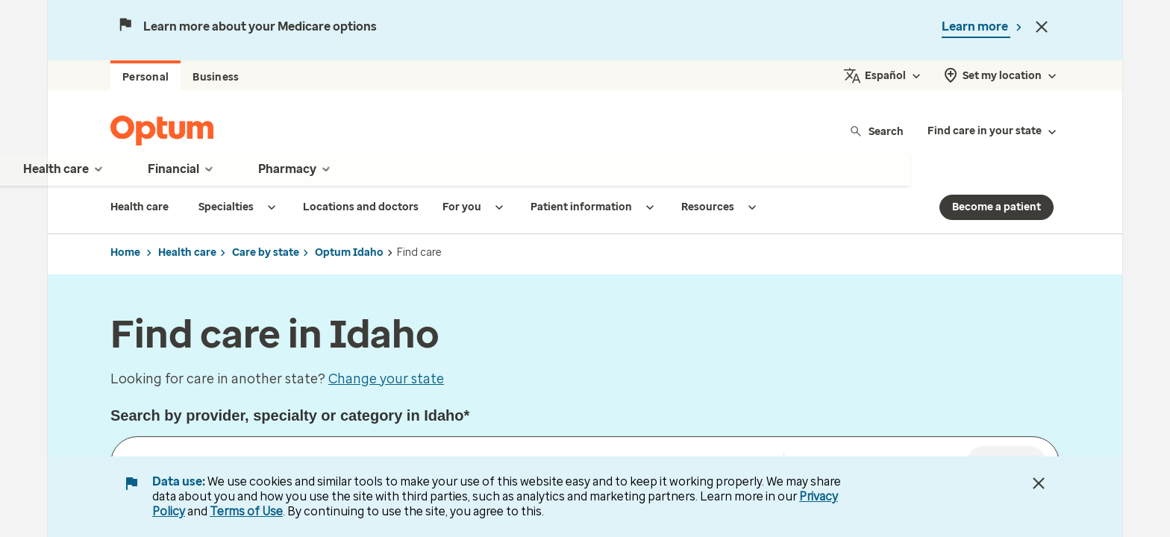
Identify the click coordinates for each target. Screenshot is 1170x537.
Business (216, 77)
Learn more (976, 26)
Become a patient (996, 207)
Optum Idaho (349, 252)
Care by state (265, 252)
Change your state (386, 379)
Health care (187, 252)
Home (125, 252)
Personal (145, 77)
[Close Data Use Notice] (1039, 483)
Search (876, 131)
